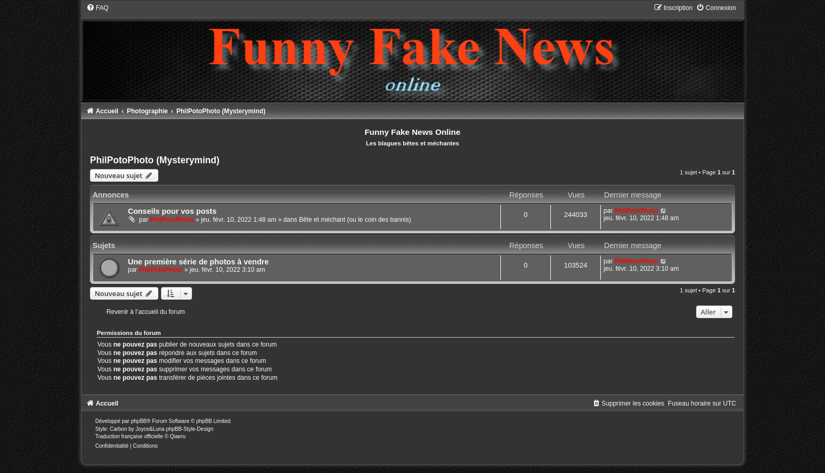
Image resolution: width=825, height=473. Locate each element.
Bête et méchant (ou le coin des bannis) (355, 219)
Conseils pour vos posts (172, 211)
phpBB (139, 421)
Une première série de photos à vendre (198, 262)
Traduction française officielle (129, 436)
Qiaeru (178, 436)
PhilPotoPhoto (172, 219)
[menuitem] (97, 8)
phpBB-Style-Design (189, 429)
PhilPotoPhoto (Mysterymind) (154, 160)
